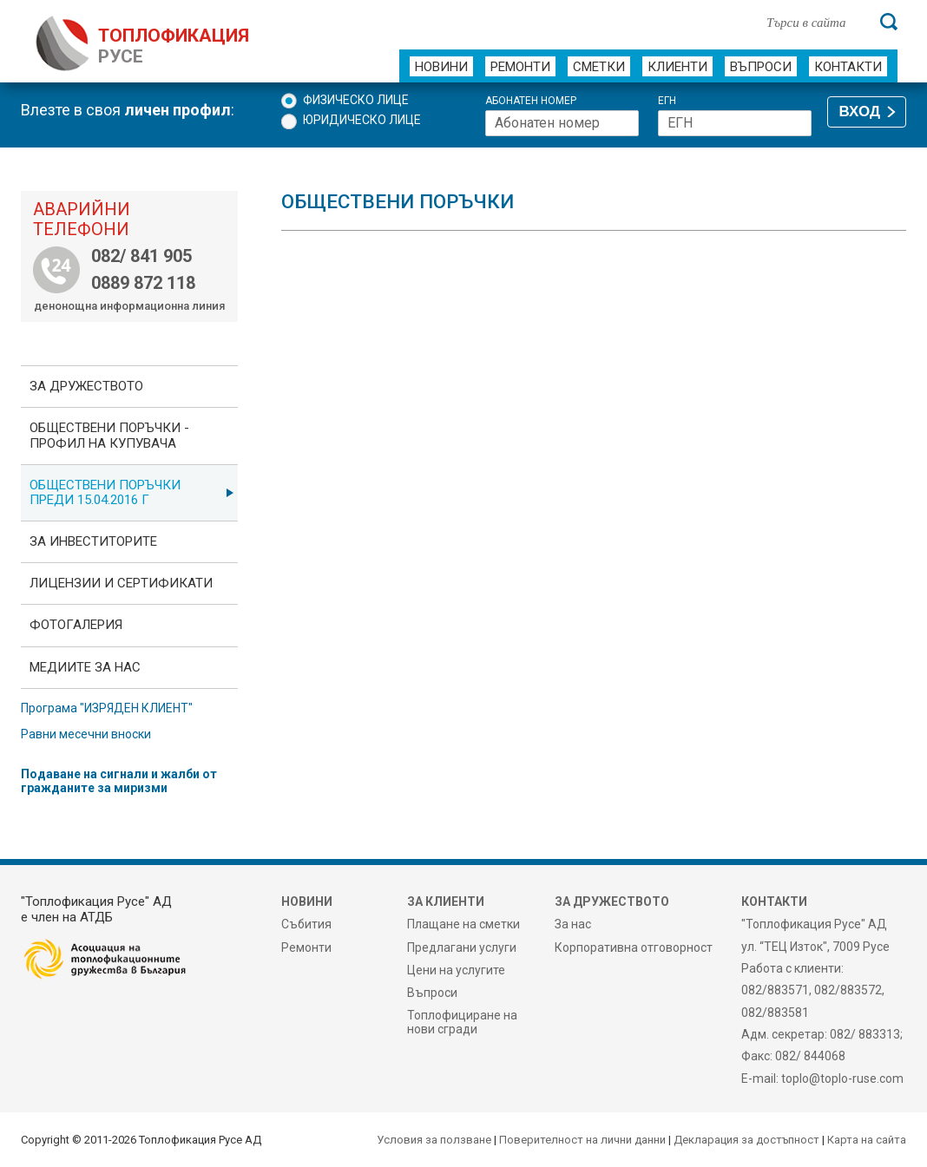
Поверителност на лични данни (582, 1139)
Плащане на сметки (463, 924)
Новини (441, 67)
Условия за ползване (434, 1139)
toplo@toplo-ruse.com (842, 1078)
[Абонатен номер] (562, 123)
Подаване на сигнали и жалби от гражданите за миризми (119, 781)
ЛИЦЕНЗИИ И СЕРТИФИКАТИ (121, 583)
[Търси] (888, 21)
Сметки (599, 67)
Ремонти (520, 67)
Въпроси (761, 67)
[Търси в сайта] (814, 21)
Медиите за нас (85, 667)
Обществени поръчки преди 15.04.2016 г (105, 492)
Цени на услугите (456, 970)
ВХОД (859, 111)
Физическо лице (356, 100)
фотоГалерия (76, 625)
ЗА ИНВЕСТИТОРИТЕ (93, 541)
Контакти (848, 67)
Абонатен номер (530, 101)
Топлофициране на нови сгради (462, 1022)
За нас (573, 924)
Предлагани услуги (461, 947)
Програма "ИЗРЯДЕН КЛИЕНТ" (107, 708)
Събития (306, 924)
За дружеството (86, 386)
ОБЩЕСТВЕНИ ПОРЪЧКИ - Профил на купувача (109, 435)
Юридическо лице (362, 120)
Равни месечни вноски (86, 734)
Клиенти (677, 67)
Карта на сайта (866, 1139)
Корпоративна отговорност (634, 947)
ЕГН (667, 101)
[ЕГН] (735, 123)
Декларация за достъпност (746, 1139)
